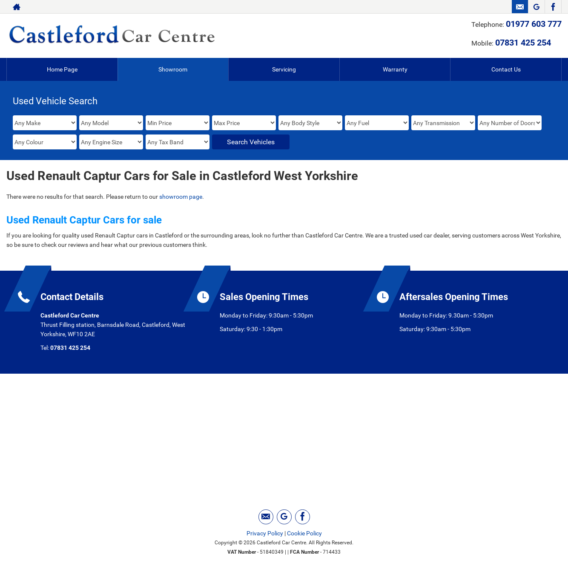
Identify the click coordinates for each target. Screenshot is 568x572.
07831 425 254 (523, 42)
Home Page (62, 69)
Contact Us (506, 69)
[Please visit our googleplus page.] (536, 7)
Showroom (172, 69)
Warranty (395, 69)
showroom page (180, 196)
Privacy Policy (265, 533)
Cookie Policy (304, 533)
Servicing (284, 69)
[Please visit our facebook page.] (553, 7)
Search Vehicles (251, 142)
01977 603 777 (534, 24)
